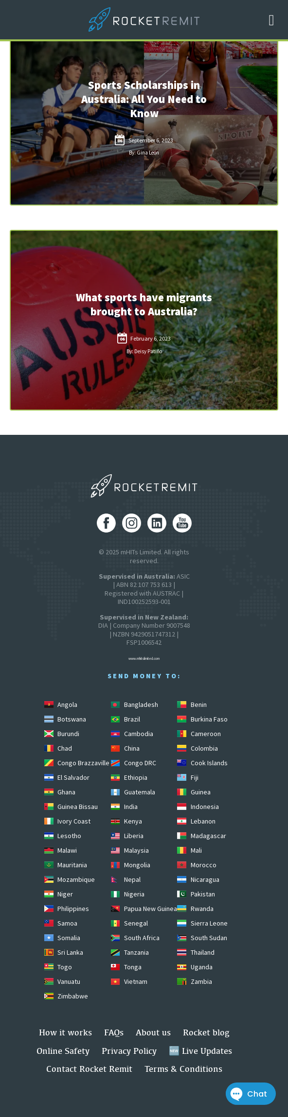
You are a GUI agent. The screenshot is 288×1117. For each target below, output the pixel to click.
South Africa (135, 937)
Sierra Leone (202, 923)
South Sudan (202, 937)
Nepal (126, 879)
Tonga (126, 966)
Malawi (60, 850)
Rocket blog (206, 1032)
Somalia (62, 937)
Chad (58, 748)
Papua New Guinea (144, 908)
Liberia (127, 835)
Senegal (129, 923)
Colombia (197, 748)
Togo (58, 966)
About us (153, 1032)
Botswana (65, 719)
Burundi (61, 733)
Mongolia (130, 864)
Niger (58, 894)
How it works (65, 1032)
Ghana (59, 792)
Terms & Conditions (183, 1069)
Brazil (125, 719)
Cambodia (132, 733)
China (125, 748)
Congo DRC (133, 762)
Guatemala (133, 792)
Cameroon (198, 733)
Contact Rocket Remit (89, 1069)
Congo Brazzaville (76, 762)
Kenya (126, 821)
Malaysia (130, 850)
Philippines (66, 908)
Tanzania (130, 952)
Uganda (194, 966)
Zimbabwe (66, 996)
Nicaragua (198, 879)
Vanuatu (62, 981)
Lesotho (62, 835)
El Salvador (67, 777)
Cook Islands (202, 762)
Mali (189, 850)
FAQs (114, 1032)
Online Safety (63, 1051)
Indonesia (197, 806)
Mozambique (69, 879)
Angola (60, 704)
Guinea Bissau (71, 806)
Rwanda (195, 908)
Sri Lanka (63, 952)
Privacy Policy (129, 1051)
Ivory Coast (67, 821)
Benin (191, 704)
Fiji (187, 777)
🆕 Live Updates (200, 1051)
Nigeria (127, 894)
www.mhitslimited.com (144, 658)
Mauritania (65, 864)
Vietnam (129, 981)
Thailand (195, 952)
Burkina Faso (202, 719)
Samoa (60, 923)
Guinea (193, 792)
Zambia (194, 981)
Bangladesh (134, 704)
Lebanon (196, 821)
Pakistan (196, 894)
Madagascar (201, 835)
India (124, 806)
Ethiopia (129, 777)
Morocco (196, 864)
